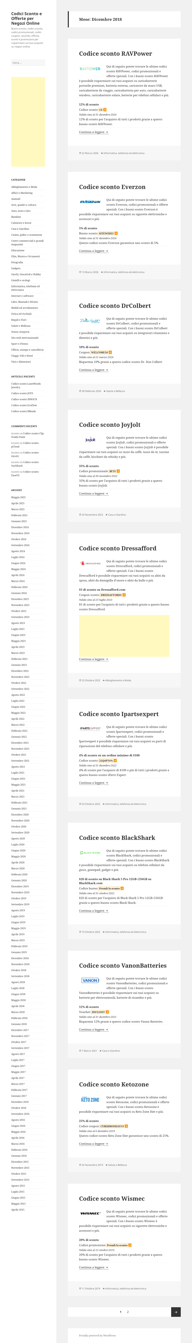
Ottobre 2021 (18, 754)
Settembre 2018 (20, 976)
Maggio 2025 (18, 497)
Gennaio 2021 (19, 808)
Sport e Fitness (19, 343)
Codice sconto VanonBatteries (123, 965)
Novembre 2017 (20, 1036)
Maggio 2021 (18, 784)
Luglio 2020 (17, 844)
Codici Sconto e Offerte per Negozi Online (26, 18)
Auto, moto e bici (20, 211)
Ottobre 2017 (18, 1042)
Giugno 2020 (18, 850)
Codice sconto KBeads (23, 411)
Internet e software (22, 296)
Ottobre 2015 (18, 1173)
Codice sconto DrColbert (115, 305)
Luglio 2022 (17, 700)
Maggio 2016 (18, 1131)
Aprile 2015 (17, 1209)
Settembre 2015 (20, 1179)
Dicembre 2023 (20, 599)
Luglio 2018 (17, 988)
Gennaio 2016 (19, 1155)
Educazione (17, 250)
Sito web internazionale (25, 337)
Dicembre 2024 (20, 527)
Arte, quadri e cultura (23, 205)
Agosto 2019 (18, 910)
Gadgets (15, 268)
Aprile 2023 (17, 647)
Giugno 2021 (18, 778)
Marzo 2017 (18, 1084)
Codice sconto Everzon (112, 187)
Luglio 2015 (17, 1191)
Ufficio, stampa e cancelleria (27, 349)
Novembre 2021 (20, 748)
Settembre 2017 (20, 1048)
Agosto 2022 (18, 694)
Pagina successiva (176, 1312)
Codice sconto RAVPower (115, 53)
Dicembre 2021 (20, 742)
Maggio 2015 (18, 1203)
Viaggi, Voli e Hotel (22, 355)
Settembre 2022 (20, 689)
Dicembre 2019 (20, 886)
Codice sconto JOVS (22, 393)
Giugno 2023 (18, 635)
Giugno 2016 (18, 1125)
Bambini (16, 216)
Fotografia (17, 262)
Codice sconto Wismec (112, 1198)
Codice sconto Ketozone (114, 1084)
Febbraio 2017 (19, 1090)
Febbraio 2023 (19, 659)
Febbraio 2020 (19, 874)
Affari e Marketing (22, 193)
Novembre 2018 (20, 964)
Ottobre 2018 (18, 970)
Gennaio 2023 (19, 665)
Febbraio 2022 (19, 730)
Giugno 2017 (18, 1066)
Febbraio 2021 (19, 802)
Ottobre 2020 (18, 826)
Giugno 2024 (18, 563)
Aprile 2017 (17, 1078)
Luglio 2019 (17, 916)
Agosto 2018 (18, 982)
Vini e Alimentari (21, 361)
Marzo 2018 (18, 1012)
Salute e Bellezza (20, 325)
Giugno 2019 (18, 922)
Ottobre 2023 (18, 611)
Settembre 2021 (20, 760)
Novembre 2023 (20, 605)
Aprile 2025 (17, 503)
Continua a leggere (94, 132)
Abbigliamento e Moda (24, 187)
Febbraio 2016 (19, 1149)
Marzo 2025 (18, 509)
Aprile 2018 (17, 1006)
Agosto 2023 (18, 623)
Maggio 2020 (18, 856)
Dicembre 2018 (20, 958)
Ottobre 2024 (18, 539)
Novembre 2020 (20, 820)
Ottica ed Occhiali (21, 313)
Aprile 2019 (17, 934)
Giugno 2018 (18, 994)
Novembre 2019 (20, 892)
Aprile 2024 (17, 575)
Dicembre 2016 (20, 1102)
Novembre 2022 (20, 677)
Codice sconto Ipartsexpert (119, 714)
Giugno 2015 (18, 1197)
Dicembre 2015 (20, 1161)
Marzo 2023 (18, 653)
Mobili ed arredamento (24, 307)
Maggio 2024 (18, 569)
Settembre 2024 (20, 545)
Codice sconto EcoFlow (24, 405)
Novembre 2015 (20, 1167)
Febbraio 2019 (19, 946)
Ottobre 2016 (18, 1108)
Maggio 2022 (18, 712)
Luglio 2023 (17, 629)
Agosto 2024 (18, 551)
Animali (15, 199)
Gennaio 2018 (19, 1024)
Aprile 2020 (17, 862)
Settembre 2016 (20, 1114)
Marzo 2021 (18, 796)
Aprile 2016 (17, 1137)
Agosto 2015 (18, 1185)
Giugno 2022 (18, 706)
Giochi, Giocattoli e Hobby (26, 274)
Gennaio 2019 (19, 952)
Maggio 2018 (18, 1000)
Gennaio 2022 (19, 736)
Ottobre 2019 (18, 898)
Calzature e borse (21, 222)
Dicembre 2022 (20, 671)
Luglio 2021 (17, 772)
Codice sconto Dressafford (117, 548)
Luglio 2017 (17, 1060)
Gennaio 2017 (19, 1096)
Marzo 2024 (18, 581)
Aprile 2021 (17, 790)
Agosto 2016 (18, 1120)
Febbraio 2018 (19, 1018)
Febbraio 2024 (19, 587)
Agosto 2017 (18, 1054)
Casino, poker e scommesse (26, 234)
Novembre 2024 (20, 533)
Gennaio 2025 (19, 521)
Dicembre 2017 (20, 1030)
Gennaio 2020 (19, 880)
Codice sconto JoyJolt (110, 424)
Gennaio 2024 (19, 593)
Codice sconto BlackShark (117, 838)
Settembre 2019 (20, 904)
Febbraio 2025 (19, 515)
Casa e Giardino (20, 228)
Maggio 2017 (18, 1072)
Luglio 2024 (17, 557)
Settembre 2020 (20, 832)
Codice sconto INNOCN (24, 399)
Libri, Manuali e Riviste (24, 301)
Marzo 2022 (18, 724)
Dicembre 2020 (20, 814)
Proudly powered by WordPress (97, 1335)
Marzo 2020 (18, 868)
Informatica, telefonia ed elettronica (124, 153)
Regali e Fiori (18, 319)
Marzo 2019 (18, 940)
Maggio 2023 (18, 641)
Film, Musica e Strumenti (25, 256)
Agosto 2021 (18, 766)
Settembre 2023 (20, 617)
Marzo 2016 (18, 1143)
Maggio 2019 (18, 928)
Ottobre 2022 (18, 683)
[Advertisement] (28, 122)
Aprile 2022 (17, 718)
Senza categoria (20, 331)
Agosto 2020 (18, 838)
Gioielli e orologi (20, 280)
